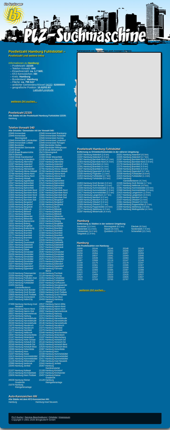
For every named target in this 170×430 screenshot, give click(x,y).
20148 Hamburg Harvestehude (53, 321)
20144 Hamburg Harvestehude (22, 321)
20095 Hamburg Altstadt (50, 178)
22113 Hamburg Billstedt (50, 209)
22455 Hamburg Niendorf (128, 197)
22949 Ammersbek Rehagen (52, 143)
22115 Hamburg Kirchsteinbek (22, 373)
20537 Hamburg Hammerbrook (22, 313)
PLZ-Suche (17, 417)
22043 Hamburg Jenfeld (50, 363)
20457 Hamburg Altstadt (19, 178)
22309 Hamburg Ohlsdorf (88, 204)
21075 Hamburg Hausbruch (20, 325)
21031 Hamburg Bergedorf (20, 202)
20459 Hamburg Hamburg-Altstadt (51, 300)
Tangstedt (81, 233)
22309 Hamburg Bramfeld (50, 233)
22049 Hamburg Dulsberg (50, 240)
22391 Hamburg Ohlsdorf (128, 202)
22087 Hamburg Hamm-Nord (21, 309)
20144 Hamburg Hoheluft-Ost (52, 342)
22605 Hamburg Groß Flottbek (22, 294)
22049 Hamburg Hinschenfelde (53, 332)
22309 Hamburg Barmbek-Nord (22, 190)
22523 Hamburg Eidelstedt (51, 242)
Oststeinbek (82, 231)
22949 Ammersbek (17, 133)
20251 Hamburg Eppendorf (20, 268)
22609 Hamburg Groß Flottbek (53, 292)
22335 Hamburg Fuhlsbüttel (21, 280)
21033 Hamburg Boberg (50, 221)
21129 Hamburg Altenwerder (21, 169)
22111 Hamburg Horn (18, 351)
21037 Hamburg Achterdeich (21, 159)
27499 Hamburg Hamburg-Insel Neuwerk (22, 305)
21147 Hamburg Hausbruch (51, 325)
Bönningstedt (110, 226)
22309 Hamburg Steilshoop (129, 207)
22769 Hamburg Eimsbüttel (20, 252)
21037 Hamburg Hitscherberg (52, 337)
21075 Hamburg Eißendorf (51, 261)
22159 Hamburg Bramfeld (20, 230)
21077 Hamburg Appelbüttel (21, 181)
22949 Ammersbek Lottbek (20, 143)
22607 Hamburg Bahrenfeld (20, 185)
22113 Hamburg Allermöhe (20, 162)
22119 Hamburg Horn (49, 351)
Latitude (37, 90)
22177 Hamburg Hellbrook (20, 332)
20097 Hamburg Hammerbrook (53, 311)
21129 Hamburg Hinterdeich (52, 335)
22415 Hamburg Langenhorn (130, 192)
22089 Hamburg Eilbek (18, 249)
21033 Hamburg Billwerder (20, 216)
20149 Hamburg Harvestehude (22, 318)
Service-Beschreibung (36, 417)
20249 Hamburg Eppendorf (51, 266)
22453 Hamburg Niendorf (88, 197)
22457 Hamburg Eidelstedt (51, 245)
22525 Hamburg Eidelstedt (20, 247)
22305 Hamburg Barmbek (50, 188)
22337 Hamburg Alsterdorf (51, 166)
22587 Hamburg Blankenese (21, 221)
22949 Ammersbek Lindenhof (52, 140)
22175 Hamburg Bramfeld (50, 230)
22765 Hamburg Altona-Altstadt (53, 169)
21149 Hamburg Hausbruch (20, 328)
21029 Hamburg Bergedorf (51, 200)
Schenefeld (136, 231)
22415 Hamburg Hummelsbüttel (22, 356)
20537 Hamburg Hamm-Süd (21, 311)
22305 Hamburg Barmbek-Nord (22, 195)
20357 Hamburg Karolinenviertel (49, 367)
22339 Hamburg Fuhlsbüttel (51, 280)
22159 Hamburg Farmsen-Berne (51, 269)
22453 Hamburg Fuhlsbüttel (51, 278)
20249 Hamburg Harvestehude (22, 323)
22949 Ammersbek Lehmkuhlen (22, 140)
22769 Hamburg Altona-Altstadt (53, 171)
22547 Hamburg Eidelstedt (20, 245)
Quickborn (109, 231)
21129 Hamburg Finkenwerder (22, 273)
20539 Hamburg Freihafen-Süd (22, 278)
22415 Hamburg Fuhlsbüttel (21, 283)
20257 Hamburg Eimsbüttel (51, 259)
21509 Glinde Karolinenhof (20, 157)
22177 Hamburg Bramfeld (20, 235)
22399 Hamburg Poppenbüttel (130, 204)
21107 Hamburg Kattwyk (19, 370)
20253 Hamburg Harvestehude (53, 318)
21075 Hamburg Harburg (19, 316)
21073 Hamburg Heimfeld (50, 328)
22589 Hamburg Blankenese (52, 219)
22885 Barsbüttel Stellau (50, 145)
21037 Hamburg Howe (18, 354)
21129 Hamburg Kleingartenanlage (50, 381)
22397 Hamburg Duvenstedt (21, 242)
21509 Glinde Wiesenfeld (50, 157)
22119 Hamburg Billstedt (19, 211)
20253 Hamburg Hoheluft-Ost (21, 342)
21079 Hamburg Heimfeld (50, 330)
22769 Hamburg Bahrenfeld (51, 185)
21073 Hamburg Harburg (50, 316)
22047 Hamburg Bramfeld (50, 228)
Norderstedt (136, 229)
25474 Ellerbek (15, 154)
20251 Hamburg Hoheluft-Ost (52, 340)
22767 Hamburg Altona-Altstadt (22, 171)
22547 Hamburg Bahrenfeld (20, 183)
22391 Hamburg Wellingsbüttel (130, 209)
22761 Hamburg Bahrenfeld (51, 181)
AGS (49, 84)
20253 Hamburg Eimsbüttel (51, 256)
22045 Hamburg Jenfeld (19, 366)
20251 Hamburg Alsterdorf (51, 164)
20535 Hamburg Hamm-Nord (52, 309)
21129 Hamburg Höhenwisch (21, 361)
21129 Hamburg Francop (50, 275)
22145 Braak (14, 150)
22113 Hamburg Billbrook (19, 209)
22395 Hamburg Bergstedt (51, 204)
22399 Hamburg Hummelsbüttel (53, 356)
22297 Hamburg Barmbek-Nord (53, 190)
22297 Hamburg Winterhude (90, 211)
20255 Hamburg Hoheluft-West (53, 344)
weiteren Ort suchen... (24, 101)
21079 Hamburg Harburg (50, 313)
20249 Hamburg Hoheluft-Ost (21, 344)
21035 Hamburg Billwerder (51, 216)
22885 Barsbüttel (16, 145)
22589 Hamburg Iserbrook (20, 363)
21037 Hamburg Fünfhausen (52, 283)
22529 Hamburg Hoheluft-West (53, 347)
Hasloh (107, 229)
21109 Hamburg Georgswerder (53, 285)
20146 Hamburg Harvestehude (53, 323)
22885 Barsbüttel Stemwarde (21, 147)
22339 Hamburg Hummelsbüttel (53, 354)
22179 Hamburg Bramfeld (20, 238)
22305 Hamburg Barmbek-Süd (22, 197)
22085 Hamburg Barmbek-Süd (53, 195)
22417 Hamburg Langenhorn (130, 195)
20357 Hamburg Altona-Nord (21, 176)
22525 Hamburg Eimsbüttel (51, 254)
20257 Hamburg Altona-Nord (52, 173)
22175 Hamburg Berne (49, 207)
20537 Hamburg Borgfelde (51, 223)
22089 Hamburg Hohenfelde (21, 349)
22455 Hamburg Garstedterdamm (19, 286)
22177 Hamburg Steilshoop (89, 209)
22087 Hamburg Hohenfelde (52, 349)
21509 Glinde (45, 154)
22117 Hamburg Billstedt (50, 211)
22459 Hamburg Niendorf (88, 200)
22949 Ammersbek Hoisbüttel (52, 136)
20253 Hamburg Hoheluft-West (22, 347)
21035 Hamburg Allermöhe (51, 159)
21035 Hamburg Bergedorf (20, 204)
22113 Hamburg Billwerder (20, 219)
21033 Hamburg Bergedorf (51, 202)
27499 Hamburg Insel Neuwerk (53, 361)
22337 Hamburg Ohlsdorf (128, 200)
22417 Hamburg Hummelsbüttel (53, 358)
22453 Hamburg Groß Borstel (52, 290)
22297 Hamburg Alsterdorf (20, 164)
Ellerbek (135, 226)
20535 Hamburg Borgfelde (20, 226)
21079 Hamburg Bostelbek (51, 226)
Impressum (64, 417)
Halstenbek (82, 229)
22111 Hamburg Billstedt (19, 214)
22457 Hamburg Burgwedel (51, 238)
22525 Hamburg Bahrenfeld (51, 183)
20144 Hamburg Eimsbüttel (20, 261)
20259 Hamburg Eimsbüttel (20, 254)
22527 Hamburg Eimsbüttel (20, 256)
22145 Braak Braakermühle (20, 152)
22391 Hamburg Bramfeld (20, 233)
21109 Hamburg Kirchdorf (50, 370)
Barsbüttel (81, 226)
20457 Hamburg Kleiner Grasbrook (50, 376)
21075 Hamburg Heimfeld (20, 330)
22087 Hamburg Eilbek (49, 249)
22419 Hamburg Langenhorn (90, 195)
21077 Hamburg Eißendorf (20, 264)
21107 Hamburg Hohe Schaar (22, 340)
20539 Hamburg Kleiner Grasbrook (19, 381)
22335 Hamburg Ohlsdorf (88, 202)
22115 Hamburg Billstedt (50, 214)
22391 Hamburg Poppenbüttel (90, 207)
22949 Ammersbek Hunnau (51, 138)
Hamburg (12, 118)
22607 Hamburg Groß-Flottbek (53, 294)
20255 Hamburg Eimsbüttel (20, 259)
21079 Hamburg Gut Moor (51, 297)
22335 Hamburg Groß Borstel (21, 292)
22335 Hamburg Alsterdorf (20, 166)
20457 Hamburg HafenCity (20, 299)
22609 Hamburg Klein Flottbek (22, 375)
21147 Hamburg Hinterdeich (21, 337)
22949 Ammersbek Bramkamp (52, 133)
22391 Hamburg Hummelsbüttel (22, 358)
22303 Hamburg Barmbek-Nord (22, 192)
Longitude (47, 90)
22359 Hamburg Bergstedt (20, 207)
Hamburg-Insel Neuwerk (46, 402)
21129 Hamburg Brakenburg (21, 228)
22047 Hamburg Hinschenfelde (22, 335)
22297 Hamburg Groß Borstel (21, 290)
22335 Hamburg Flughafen (20, 275)
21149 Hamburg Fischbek (50, 273)
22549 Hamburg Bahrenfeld (20, 188)
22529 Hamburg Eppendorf (20, 266)
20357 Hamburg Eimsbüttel (51, 252)
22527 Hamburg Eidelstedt (51, 247)
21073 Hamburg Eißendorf (51, 264)
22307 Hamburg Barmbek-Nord (53, 192)
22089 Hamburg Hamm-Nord (52, 306)
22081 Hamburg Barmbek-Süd (22, 200)
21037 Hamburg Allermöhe (51, 162)
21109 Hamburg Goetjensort (52, 287)
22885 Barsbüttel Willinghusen (53, 147)
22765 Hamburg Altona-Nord (52, 176)
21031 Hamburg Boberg (19, 223)
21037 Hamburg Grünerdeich (21, 297)
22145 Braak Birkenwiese (50, 150)
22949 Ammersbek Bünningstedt (17, 137)
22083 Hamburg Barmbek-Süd (53, 197)
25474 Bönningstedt (48, 152)
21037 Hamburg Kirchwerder (52, 373)
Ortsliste (53, 417)
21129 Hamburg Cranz (18, 240)
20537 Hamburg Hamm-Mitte (52, 304)
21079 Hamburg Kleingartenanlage (20, 386)
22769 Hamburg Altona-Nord (21, 173)
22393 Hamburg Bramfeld (50, 235)
